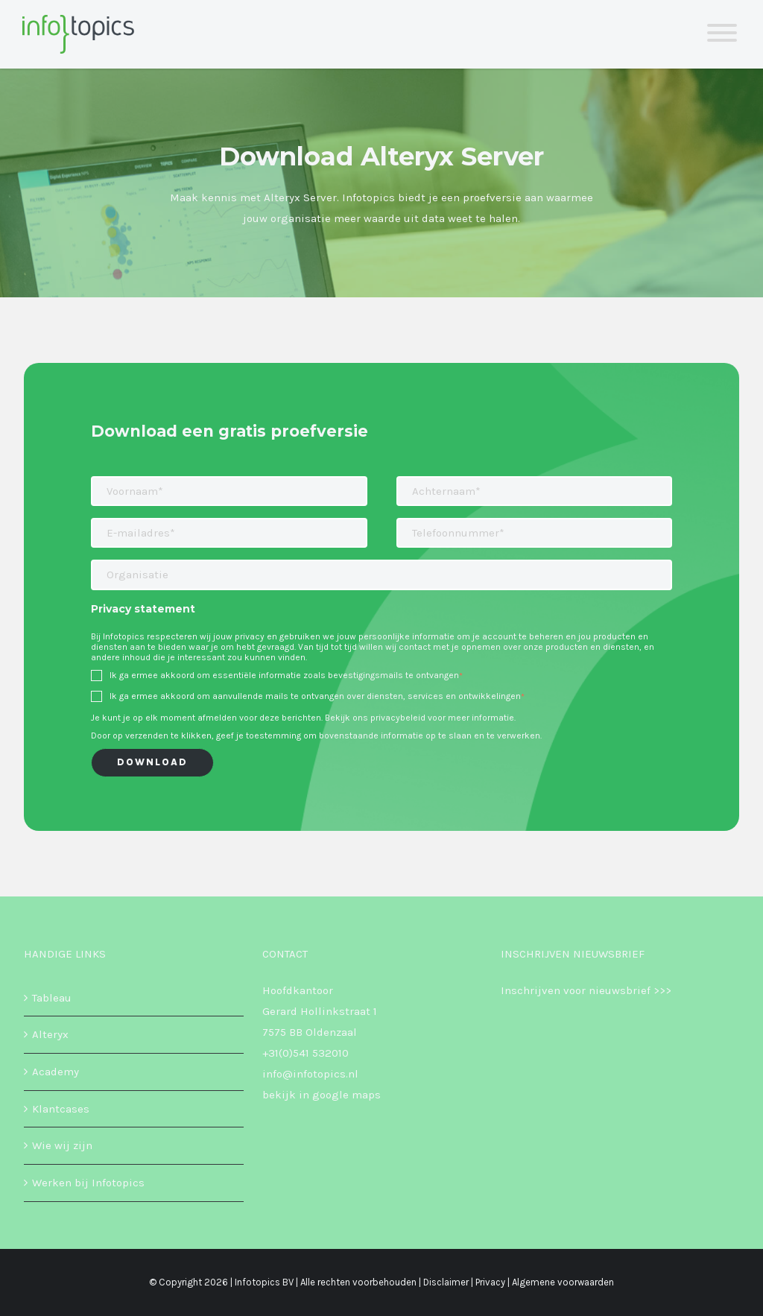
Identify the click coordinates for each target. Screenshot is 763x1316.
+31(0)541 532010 (305, 1053)
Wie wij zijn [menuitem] (62, 1145)
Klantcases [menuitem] (60, 1109)
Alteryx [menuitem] (50, 1034)
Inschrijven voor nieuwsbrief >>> (586, 990)
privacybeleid (397, 717)
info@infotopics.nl (310, 1074)
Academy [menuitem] (55, 1071)
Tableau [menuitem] (52, 998)
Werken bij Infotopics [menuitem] (88, 1182)
